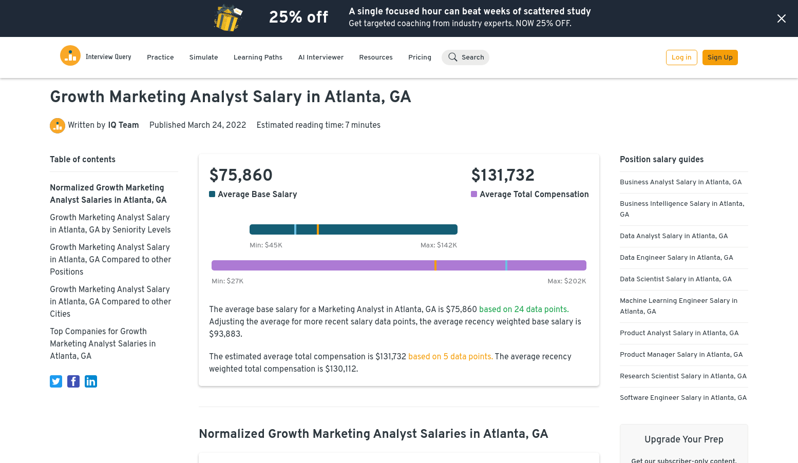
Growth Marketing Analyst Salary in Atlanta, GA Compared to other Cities (111, 302)
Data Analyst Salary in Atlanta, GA (674, 236)
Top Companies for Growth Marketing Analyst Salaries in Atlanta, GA (103, 344)
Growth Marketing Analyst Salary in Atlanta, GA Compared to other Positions (111, 260)
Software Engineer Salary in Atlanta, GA (683, 398)
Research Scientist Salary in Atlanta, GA (683, 376)
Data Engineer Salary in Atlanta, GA (676, 258)
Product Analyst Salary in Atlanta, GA (679, 333)
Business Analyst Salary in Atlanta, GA (681, 182)
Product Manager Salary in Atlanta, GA (681, 355)
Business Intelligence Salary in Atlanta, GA (682, 209)
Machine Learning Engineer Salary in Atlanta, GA (678, 306)
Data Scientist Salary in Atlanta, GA (676, 279)
